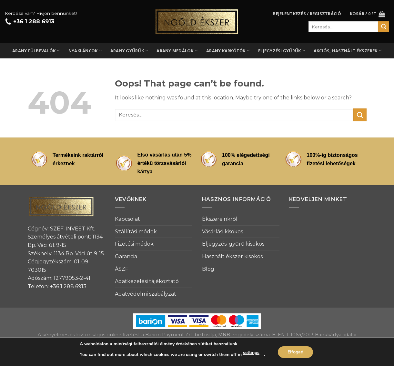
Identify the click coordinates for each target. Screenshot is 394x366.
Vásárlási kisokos (222, 232)
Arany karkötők (228, 50)
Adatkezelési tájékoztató (147, 281)
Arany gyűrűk (129, 50)
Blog (208, 269)
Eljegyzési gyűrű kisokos (233, 244)
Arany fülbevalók (36, 50)
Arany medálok (177, 50)
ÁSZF (121, 269)
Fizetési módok (134, 244)
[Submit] (359, 114)
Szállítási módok (136, 232)
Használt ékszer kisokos (232, 256)
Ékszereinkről (219, 219)
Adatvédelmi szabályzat (145, 294)
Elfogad (295, 352)
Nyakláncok (85, 50)
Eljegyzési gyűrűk (281, 50)
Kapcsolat (127, 219)
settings (251, 353)
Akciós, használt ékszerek (348, 50)
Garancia (126, 256)
